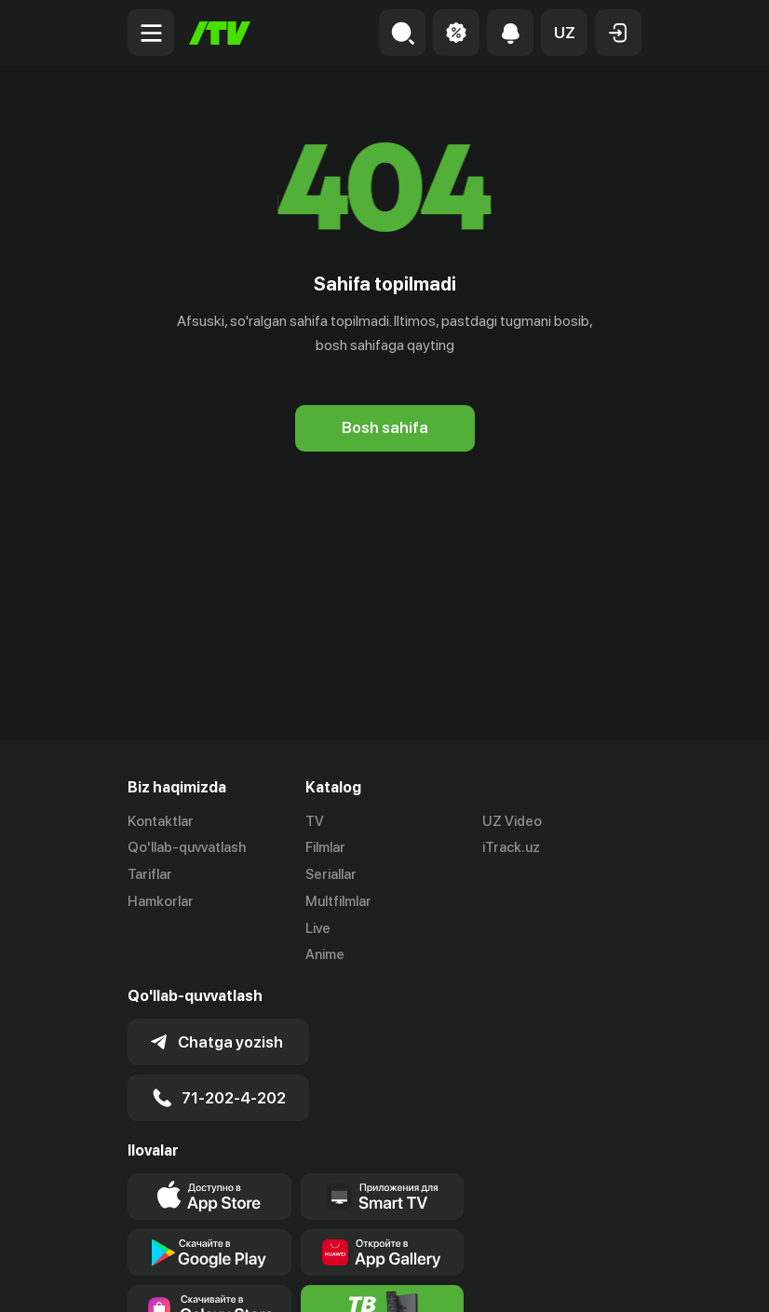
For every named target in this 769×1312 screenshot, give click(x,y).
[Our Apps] (383, 1196)
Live (318, 928)
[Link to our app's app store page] (209, 1196)
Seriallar (331, 874)
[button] (564, 32)
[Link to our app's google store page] (209, 1252)
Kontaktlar (161, 821)
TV (314, 821)
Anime (324, 954)
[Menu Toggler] (151, 32)
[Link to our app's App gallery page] (383, 1252)
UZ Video (512, 821)
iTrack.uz (511, 847)
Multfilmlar (338, 901)
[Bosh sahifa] (219, 33)
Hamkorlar (161, 901)
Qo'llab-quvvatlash (187, 847)
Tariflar (150, 874)
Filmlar (325, 847)
